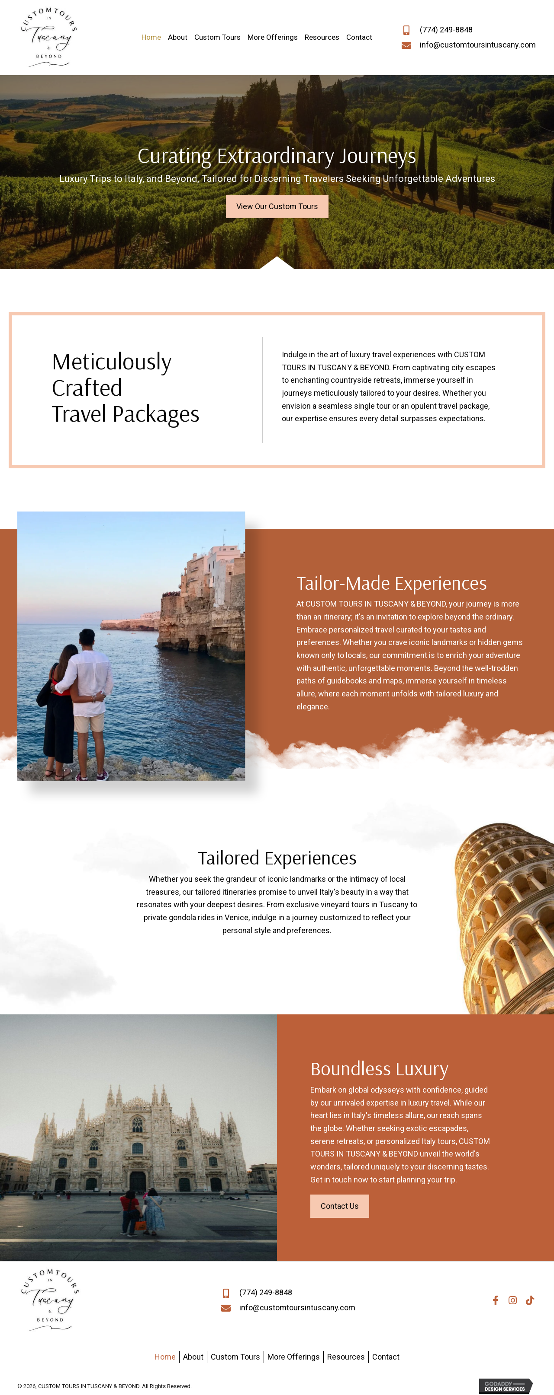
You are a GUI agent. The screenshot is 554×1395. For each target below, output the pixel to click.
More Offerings (293, 1356)
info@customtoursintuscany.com (478, 44)
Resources (346, 1356)
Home (165, 1356)
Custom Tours (235, 1356)
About (193, 1356)
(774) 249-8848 (446, 29)
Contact (385, 1356)
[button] (277, 206)
